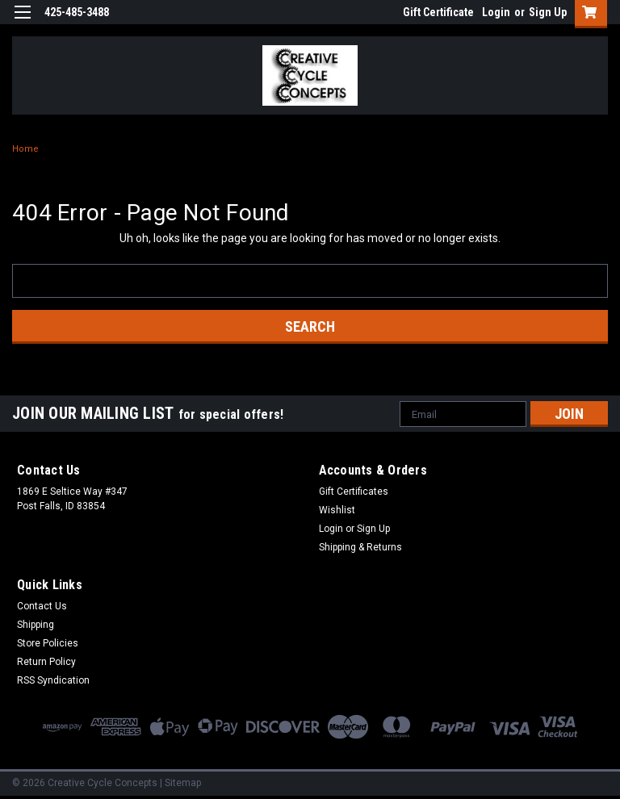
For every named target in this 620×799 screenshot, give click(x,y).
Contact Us (42, 606)
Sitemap (183, 783)
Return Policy (46, 661)
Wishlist (337, 510)
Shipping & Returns (360, 547)
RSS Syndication (53, 680)
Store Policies (47, 643)
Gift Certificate (438, 12)
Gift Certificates (353, 491)
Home (25, 149)
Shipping (35, 624)
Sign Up (548, 12)
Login (496, 12)
